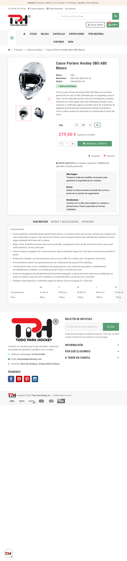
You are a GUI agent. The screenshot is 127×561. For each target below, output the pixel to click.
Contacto (70, 8)
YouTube (19, 379)
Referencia (61, 78)
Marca (59, 75)
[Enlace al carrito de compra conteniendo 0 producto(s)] (113, 24)
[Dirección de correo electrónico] (84, 327)
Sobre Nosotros (54, 8)
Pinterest (109, 156)
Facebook (11, 379)
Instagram (35, 379)
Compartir (94, 156)
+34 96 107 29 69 (17, 8)
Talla (61, 125)
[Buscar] (88, 16)
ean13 (59, 81)
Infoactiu (68, 395)
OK (110, 326)
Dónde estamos (36, 8)
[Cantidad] (67, 143)
